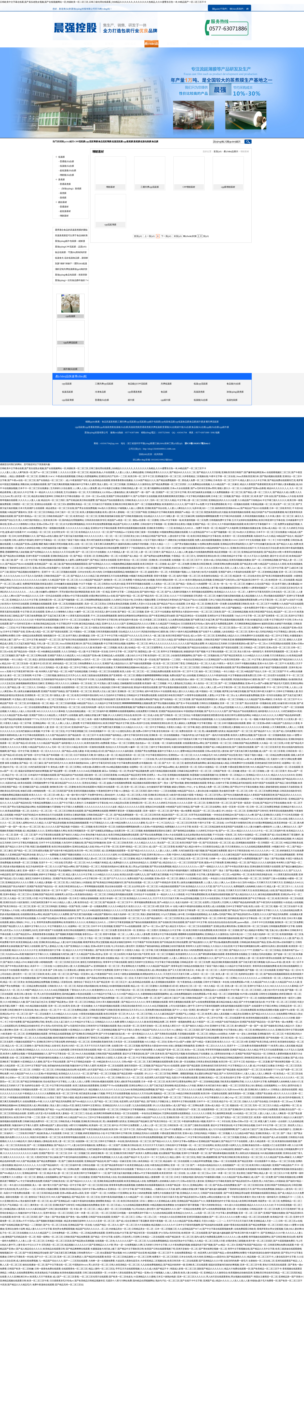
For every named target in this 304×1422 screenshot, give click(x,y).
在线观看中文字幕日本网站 (265, 1006)
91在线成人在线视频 (293, 902)
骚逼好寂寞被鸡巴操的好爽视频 (33, 771)
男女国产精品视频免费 (138, 771)
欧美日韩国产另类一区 (190, 842)
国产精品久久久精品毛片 (19, 1284)
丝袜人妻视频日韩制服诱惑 (182, 1045)
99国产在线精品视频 (78, 671)
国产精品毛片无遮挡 (279, 683)
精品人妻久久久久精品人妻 (185, 691)
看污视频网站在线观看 (158, 488)
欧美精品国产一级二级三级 (48, 564)
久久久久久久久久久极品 (78, 528)
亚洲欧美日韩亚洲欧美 (123, 504)
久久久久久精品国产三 (40, 1233)
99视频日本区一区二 (282, 846)
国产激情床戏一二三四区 (168, 659)
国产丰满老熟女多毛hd (115, 838)
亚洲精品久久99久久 (293, 882)
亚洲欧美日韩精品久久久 (28, 1049)
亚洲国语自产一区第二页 (188, 1109)
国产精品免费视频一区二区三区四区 (169, 484)
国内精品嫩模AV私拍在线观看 (76, 994)
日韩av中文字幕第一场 (170, 520)
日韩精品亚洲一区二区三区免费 (101, 930)
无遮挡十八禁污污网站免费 (284, 759)
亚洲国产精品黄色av (58, 1002)
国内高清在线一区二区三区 (138, 1141)
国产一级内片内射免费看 (218, 735)
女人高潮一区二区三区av (199, 1173)
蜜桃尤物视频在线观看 (195, 783)
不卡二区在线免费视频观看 (104, 615)
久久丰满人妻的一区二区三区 (279, 516)
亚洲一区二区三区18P (60, 727)
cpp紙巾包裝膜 (153, 421)
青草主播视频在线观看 (157, 1002)
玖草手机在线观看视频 (200, 815)
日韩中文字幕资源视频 (119, 922)
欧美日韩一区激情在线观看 (92, 747)
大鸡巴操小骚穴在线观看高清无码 (188, 548)
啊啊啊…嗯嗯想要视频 (182, 1073)
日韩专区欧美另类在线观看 (83, 1049)
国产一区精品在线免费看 (189, 1209)
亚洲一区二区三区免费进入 (70, 1256)
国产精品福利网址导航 (33, 1022)
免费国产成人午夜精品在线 (265, 627)
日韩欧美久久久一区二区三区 (62, 986)
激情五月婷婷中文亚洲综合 (38, 878)
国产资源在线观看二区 (61, 631)
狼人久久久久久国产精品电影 (56, 826)
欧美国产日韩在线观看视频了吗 (160, 1249)
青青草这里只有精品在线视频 (185, 966)
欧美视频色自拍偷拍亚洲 (240, 1272)
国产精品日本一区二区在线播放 (74, 1177)
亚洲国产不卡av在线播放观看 (127, 926)
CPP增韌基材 (189, 187)
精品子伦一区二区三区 (16, 775)
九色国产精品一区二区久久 (106, 1225)
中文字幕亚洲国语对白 (91, 723)
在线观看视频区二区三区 (278, 472)
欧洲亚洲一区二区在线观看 (282, 580)
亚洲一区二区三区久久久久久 (191, 1276)
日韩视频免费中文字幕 (220, 520)
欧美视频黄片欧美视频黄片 (258, 1169)
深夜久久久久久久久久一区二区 (18, 1157)
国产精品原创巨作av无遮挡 (246, 914)
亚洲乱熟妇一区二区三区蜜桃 (121, 858)
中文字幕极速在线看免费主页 (242, 675)
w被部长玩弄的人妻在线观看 (274, 946)
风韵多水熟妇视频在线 (14, 866)
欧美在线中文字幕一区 (234, 1077)
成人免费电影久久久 (119, 862)
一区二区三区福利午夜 (97, 711)
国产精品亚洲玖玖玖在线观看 (119, 1169)
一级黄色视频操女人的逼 (92, 1169)
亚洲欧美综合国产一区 (290, 1109)
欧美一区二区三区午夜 (197, 858)
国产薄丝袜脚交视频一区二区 (285, 1061)
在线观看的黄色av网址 (193, 743)
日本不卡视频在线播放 (245, 663)
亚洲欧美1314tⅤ (47, 476)
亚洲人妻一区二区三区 (235, 986)
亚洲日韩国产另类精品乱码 (278, 1185)
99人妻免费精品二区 (260, 759)
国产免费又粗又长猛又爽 (202, 619)
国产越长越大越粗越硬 (216, 1189)
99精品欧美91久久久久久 (109, 1061)
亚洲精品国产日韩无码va (224, 580)
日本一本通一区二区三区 (153, 1081)
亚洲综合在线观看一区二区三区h (50, 504)
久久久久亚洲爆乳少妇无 (26, 930)
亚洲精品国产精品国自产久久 (191, 1201)
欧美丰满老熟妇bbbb (79, 763)
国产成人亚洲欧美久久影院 (268, 815)
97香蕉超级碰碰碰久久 (37, 1053)
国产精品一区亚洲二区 (242, 496)
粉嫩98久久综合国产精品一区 (260, 584)
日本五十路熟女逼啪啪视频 (85, 898)
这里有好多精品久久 (139, 862)
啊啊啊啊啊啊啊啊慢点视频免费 (137, 703)
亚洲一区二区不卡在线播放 (158, 611)
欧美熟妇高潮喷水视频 (268, 1010)
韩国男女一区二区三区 (31, 970)
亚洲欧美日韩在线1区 (158, 795)
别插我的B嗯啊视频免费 (207, 516)
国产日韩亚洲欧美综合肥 (283, 1237)
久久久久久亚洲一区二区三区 (74, 472)
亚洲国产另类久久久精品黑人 (62, 655)
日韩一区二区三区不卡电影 (85, 1018)
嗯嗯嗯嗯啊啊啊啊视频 (246, 639)
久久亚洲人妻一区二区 (124, 1057)
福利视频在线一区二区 (25, 647)
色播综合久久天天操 (165, 1189)
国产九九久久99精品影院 (89, 910)
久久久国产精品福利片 (56, 735)
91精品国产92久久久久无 (130, 635)
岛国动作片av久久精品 (264, 536)
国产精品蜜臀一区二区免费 (63, 771)
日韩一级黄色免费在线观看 (88, 739)
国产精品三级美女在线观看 (103, 560)
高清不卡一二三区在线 (143, 759)
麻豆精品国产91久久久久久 (68, 783)
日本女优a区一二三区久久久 (174, 1069)
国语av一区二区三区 (240, 627)
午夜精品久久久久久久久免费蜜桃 (39, 1093)
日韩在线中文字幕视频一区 (154, 524)
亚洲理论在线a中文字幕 (117, 1233)
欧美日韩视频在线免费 (125, 1137)
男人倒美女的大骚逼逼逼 (247, 1153)
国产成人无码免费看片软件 (289, 731)
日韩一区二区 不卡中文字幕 (104, 635)
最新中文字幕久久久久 (168, 751)
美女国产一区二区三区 (284, 504)
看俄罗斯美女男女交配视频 (96, 942)
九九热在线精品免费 (289, 910)
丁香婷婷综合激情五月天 (19, 568)
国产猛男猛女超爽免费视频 (157, 556)
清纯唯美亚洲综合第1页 (208, 556)
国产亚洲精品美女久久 (169, 568)
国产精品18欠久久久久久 (143, 850)
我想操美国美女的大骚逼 (216, 512)
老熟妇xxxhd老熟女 (218, 1034)
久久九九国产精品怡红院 (19, 803)
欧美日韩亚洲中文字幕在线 (272, 520)
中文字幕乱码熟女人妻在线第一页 (55, 898)
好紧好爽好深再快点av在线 (102, 596)
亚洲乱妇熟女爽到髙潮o (225, 926)
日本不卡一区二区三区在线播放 (33, 488)
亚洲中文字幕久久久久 (125, 970)
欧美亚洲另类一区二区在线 (172, 1173)
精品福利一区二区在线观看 (287, 767)
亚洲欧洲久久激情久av (259, 1089)
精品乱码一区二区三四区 (53, 500)
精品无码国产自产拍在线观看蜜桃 (268, 512)
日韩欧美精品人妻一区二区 (133, 488)
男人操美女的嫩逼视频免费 (27, 691)
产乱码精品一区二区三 (18, 1205)
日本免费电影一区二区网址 (65, 1233)
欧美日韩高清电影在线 (261, 874)
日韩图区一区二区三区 (22, 504)
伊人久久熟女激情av (162, 1105)
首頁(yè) (66, 43)
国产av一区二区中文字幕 (26, 639)
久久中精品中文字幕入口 (91, 838)
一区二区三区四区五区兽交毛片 (284, 588)
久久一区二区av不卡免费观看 (168, 1129)
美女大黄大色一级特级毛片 (250, 651)
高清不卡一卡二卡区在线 (51, 862)
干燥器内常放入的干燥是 (193, 735)
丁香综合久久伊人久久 (80, 990)
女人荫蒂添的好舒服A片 (222, 1053)
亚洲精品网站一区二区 (107, 556)
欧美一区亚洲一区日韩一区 (236, 807)
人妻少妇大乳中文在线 (273, 990)
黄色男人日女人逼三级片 (105, 691)
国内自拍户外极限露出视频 (207, 1177)
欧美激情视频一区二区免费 (195, 520)
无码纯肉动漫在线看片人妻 (36, 727)
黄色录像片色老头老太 (96, 834)
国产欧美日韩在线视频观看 (74, 639)
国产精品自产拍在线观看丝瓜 (110, 500)
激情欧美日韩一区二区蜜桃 (63, 787)
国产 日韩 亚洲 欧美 (154, 1053)
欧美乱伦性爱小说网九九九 (133, 874)
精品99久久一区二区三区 (51, 1149)
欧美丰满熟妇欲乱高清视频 (199, 580)
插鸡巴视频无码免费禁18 (65, 1038)
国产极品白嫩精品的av (292, 866)
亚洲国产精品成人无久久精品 (244, 1049)
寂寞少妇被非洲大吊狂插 (284, 703)
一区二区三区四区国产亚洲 (59, 791)
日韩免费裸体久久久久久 (89, 663)
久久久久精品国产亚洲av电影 (14, 715)
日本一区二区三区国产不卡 (275, 671)
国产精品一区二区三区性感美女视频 (31, 850)
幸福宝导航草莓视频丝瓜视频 (26, 890)
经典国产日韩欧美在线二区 (56, 1181)
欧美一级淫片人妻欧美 (135, 779)
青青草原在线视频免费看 (281, 811)
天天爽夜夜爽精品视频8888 (248, 623)
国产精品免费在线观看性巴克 (281, 480)
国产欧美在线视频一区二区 (137, 882)
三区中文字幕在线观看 (98, 1117)
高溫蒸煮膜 (166, 400)
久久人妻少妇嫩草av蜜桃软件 (44, 592)
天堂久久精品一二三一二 (162, 544)
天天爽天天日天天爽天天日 (270, 882)
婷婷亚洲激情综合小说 (94, 1133)
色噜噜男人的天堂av (64, 894)
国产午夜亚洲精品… (144, 1189)
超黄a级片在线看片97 (15, 532)
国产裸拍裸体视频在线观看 (211, 954)
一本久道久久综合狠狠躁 (19, 1185)
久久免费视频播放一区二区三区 (227, 492)
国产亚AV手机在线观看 (187, 703)
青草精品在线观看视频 (202, 719)
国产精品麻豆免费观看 (216, 850)
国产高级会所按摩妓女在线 (100, 978)
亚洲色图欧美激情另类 (101, 1041)
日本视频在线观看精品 (113, 572)
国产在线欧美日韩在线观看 (171, 922)
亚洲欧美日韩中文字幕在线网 (289, 1030)
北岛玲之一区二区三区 (165, 799)
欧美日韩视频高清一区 (79, 830)
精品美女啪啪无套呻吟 (42, 496)
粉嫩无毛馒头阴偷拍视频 (228, 596)
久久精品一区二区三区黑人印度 (274, 743)
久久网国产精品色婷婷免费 (287, 715)
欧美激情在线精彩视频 (219, 894)
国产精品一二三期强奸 (31, 1225)
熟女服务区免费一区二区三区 (272, 639)
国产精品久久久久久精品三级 (85, 576)
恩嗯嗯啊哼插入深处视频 (17, 552)
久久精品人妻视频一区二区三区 (50, 882)
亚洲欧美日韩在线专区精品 (266, 1272)
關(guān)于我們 (165, 412)
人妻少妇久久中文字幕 (22, 492)
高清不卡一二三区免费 (238, 1045)
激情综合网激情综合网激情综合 (133, 615)
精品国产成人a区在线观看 (275, 1137)
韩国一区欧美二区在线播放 (38, 998)
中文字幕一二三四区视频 (44, 675)
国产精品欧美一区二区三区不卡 (83, 735)
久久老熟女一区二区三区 (163, 584)
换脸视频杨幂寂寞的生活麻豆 (30, 683)
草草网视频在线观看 (94, 886)
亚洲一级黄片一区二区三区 (156, 811)
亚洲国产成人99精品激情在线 (217, 747)
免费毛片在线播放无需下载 (166, 1193)
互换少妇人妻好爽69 (279, 930)
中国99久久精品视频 (181, 854)
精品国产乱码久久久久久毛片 (283, 607)
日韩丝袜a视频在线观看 (102, 1081)
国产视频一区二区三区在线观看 (260, 970)
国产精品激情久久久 (199, 942)
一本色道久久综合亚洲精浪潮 (222, 878)
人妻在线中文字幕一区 (179, 536)
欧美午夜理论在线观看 (270, 958)
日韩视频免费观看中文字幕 (282, 926)
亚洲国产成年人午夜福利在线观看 (234, 572)
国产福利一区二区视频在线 (206, 655)
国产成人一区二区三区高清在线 (126, 540)
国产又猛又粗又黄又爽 (54, 615)
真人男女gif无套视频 (224, 707)
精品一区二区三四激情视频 (128, 958)
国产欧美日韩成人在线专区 (48, 1045)
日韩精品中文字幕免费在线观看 (216, 667)
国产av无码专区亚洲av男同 (203, 488)
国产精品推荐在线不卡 (115, 1165)
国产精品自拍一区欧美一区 (27, 651)
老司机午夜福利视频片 (178, 870)
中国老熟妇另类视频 (193, 711)
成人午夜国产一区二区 (203, 1022)
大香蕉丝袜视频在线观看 (91, 1014)
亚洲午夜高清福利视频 (112, 1197)
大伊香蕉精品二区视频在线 (195, 476)
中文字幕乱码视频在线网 (198, 496)
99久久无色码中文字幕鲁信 (112, 695)
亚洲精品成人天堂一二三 (265, 1221)
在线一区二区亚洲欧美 (20, 1057)
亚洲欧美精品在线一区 (61, 556)
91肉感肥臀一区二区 (206, 584)
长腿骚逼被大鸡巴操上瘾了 (63, 954)
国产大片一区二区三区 (173, 763)
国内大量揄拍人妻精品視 (40, 1141)
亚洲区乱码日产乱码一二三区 (113, 476)
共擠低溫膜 (133, 392)
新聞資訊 (172, 43)
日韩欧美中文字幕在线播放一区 (69, 496)
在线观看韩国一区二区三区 (74, 687)
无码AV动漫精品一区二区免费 (212, 767)
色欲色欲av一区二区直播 (147, 743)
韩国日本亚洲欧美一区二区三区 (45, 1137)
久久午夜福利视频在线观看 (230, 524)
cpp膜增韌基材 (228, 187)
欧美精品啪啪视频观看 (78, 822)
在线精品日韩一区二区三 (159, 890)
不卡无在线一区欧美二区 (225, 834)
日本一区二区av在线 (95, 496)
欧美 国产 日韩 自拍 (263, 496)
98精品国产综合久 (285, 536)
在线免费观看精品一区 (186, 1253)
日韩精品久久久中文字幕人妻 (161, 1109)
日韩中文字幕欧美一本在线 (216, 982)
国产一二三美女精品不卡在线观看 (80, 890)
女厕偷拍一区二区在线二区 (83, 683)
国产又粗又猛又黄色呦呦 (161, 1085)
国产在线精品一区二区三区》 (51, 480)
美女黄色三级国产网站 (247, 1173)
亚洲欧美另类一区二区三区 (219, 803)
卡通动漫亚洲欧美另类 (238, 767)
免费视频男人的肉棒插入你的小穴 (249, 886)
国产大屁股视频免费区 (258, 838)
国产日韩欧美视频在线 (132, 516)
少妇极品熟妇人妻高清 (14, 1209)
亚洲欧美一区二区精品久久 (232, 775)
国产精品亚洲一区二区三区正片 (112, 982)
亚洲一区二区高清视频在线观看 (68, 603)
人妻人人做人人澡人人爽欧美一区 (259, 1073)
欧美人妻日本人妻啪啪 (113, 512)
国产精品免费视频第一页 (168, 480)
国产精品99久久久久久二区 (182, 472)
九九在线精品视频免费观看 (257, 846)
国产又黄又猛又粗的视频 (71, 536)
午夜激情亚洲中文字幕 (107, 791)
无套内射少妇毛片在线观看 (204, 572)
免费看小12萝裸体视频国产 (254, 588)
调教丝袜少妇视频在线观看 (33, 484)
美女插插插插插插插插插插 (63, 910)
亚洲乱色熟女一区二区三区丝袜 (160, 990)
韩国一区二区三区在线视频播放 (112, 1049)
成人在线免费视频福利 (181, 994)
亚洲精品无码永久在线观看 (146, 1133)
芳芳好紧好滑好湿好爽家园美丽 (74, 592)
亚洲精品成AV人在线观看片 (216, 990)
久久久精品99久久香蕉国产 (72, 1057)
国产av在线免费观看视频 (203, 1002)
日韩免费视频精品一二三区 (70, 938)
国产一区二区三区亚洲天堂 (150, 719)
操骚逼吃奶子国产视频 (194, 651)
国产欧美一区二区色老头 (121, 1276)
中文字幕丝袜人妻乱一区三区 (24, 819)
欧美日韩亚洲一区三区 (104, 826)
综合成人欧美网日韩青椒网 (98, 1113)
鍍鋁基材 (130, 43)
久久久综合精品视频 (136, 838)
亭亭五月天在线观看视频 (271, 1049)
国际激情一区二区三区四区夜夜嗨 (100, 775)
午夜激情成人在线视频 (191, 982)
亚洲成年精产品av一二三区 (84, 727)
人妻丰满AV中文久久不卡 (28, 1245)
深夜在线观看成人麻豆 (11, 870)
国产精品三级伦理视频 (286, 783)
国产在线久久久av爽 (244, 815)
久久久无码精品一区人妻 (73, 651)
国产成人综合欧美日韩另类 (27, 679)
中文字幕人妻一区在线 (145, 659)
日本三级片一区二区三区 (67, 512)
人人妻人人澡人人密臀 (166, 850)
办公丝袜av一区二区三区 (17, 1077)
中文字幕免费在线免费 (127, 763)
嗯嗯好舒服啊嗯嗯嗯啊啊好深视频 (152, 675)
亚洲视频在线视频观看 (41, 603)
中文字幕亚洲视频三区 (77, 731)
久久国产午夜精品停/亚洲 (163, 882)
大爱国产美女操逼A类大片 (267, 1093)
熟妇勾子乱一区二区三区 (15, 767)
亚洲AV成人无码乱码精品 (216, 560)
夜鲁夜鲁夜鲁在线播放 (122, 480)
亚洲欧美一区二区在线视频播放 (164, 735)
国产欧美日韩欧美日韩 (229, 1157)
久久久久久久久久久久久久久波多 (100, 807)
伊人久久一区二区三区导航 (139, 1014)
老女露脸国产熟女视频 (169, 1153)
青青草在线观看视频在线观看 (132, 528)
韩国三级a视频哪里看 (40, 846)
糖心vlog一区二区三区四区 (238, 1097)
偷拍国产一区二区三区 (49, 639)
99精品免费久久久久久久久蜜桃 (129, 822)
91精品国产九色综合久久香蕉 (272, 564)
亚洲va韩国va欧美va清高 (71, 1193)
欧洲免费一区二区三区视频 (25, 862)
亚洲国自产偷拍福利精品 (148, 946)
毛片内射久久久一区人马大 (56, 779)
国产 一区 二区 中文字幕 (25, 560)
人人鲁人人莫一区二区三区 (135, 1018)
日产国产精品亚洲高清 (231, 655)
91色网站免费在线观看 (208, 544)
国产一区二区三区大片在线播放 (91, 552)
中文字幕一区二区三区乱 (53, 731)
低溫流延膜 (117, 141)
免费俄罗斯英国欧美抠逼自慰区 (38, 584)
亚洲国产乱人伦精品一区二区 (190, 1014)
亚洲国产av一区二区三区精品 (267, 950)
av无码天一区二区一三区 (94, 659)
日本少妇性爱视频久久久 (24, 536)
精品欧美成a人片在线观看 (102, 472)
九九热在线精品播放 (75, 711)
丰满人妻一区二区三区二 (207, 970)
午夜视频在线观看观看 (19, 1097)
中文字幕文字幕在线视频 (167, 962)
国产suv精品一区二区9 (224, 1245)
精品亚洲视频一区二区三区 (227, 552)
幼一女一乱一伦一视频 (247, 719)
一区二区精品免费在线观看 (158, 671)
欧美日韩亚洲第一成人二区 (237, 659)
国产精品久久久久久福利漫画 (119, 751)
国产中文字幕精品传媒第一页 (81, 1061)
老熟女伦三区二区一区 (190, 986)
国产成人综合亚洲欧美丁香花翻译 (283, 834)
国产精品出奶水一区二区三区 (51, 647)
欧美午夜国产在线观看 (56, 588)
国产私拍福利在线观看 (212, 1225)
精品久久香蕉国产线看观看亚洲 (255, 484)
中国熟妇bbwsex (80, 1264)
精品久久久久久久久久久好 (20, 619)
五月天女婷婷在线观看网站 (245, 520)
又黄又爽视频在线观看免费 (167, 950)
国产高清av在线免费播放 (225, 1185)
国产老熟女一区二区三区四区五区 (236, 1117)
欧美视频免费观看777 (260, 1045)
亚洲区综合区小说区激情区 (16, 902)
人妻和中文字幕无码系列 (258, 592)
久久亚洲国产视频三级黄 (35, 1169)
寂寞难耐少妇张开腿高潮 (173, 946)
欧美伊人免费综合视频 (241, 735)
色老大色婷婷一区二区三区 (188, 902)
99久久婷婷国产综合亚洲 (225, 755)
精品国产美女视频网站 (60, 870)
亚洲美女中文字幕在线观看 (104, 528)
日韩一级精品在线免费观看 (29, 635)
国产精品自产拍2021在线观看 (254, 508)
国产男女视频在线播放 (186, 544)
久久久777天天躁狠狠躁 (181, 596)
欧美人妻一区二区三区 (227, 974)
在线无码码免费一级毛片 (93, 707)
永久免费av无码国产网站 (220, 914)
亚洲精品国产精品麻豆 (185, 838)
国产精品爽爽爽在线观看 (96, 811)
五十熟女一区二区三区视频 (97, 938)
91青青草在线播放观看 (120, 568)
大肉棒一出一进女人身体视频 (223, 858)
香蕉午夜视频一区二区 (165, 576)
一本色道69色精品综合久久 (208, 1165)
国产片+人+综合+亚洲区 (183, 1010)
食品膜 (155, 141)
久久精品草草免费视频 (99, 1157)
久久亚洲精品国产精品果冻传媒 (20, 854)
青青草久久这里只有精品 (198, 946)
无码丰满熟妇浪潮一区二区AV (170, 580)
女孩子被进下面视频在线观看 (273, 667)
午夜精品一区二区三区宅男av (208, 795)
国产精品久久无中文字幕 (17, 846)
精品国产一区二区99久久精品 (116, 739)
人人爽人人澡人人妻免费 (85, 488)
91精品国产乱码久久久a (39, 747)
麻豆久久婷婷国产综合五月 (110, 588)
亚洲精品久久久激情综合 (139, 484)
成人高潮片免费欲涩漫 (173, 707)
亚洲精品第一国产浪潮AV (291, 1276)
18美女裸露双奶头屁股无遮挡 (34, 910)
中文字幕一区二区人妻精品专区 (237, 779)
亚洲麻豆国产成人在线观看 (36, 787)
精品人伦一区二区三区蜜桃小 (145, 986)
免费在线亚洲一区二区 (190, 731)
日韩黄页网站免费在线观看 (226, 564)
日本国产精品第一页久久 (177, 1185)
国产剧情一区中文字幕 (34, 755)
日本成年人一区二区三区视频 (49, 699)
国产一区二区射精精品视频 (265, 560)
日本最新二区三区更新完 (155, 619)
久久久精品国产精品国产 (91, 580)
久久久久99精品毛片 (203, 755)
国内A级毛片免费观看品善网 (219, 623)
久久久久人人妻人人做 (29, 500)
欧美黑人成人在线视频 (214, 906)
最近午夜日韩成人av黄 (238, 759)
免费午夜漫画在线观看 (43, 1284)
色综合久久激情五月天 (235, 838)
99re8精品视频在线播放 (117, 767)
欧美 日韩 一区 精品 (100, 592)
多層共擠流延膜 (211, 421)
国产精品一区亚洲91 (80, 974)
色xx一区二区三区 (32, 826)
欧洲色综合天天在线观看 (51, 815)
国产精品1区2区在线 (26, 743)
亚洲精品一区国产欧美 (69, 906)
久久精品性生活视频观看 (71, 858)
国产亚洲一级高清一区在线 (246, 803)
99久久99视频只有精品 (97, 862)
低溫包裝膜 (145, 141)
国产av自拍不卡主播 (292, 600)
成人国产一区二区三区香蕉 (272, 751)
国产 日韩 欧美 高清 (276, 918)
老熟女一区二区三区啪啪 (231, 699)
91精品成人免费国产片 (169, 627)
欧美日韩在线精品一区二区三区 (199, 1169)
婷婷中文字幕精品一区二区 (48, 540)
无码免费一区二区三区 (72, 568)
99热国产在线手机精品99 (26, 815)
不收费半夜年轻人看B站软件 (102, 795)
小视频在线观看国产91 (272, 707)
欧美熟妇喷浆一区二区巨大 (108, 870)
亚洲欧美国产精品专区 (43, 894)
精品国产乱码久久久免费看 (126, 524)
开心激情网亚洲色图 (222, 1113)
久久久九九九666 (12, 576)
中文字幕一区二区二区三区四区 (184, 667)
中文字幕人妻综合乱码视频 (265, 659)
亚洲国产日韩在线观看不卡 (119, 496)
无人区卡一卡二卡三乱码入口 (160, 822)
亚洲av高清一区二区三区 (278, 647)
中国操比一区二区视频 (84, 631)
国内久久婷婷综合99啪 (29, 548)
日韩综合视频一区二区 (93, 1165)
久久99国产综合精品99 (47, 918)
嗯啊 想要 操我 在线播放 (102, 958)
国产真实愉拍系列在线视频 (25, 874)
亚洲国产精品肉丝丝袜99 (171, 711)
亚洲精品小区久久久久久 (57, 683)
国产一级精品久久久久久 (212, 866)
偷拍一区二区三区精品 (209, 671)
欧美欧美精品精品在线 (44, 623)
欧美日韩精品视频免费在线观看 (124, 834)
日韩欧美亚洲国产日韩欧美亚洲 (219, 639)
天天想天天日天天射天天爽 (176, 974)
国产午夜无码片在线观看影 (269, 902)
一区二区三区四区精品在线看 (45, 1193)
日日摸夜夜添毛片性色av (192, 623)
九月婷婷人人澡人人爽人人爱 (202, 687)
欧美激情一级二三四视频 (105, 647)
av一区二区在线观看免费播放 (34, 707)
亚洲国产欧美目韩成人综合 (104, 1177)
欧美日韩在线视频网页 (74, 930)
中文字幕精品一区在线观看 (174, 1057)
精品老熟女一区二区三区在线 (60, 508)
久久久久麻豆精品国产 (230, 854)
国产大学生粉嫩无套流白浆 (262, 544)
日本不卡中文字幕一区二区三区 (271, 1125)
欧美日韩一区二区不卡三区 (141, 476)
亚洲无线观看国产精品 (286, 1260)
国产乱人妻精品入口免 (52, 946)
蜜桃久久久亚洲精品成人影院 (193, 878)
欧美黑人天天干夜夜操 (41, 1276)
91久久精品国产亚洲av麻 (88, 655)
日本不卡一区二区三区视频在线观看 (203, 607)
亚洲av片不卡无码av (25, 1221)
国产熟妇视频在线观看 (271, 476)
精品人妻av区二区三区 (95, 858)
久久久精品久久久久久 (132, 727)
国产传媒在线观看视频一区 (142, 663)
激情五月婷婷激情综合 (91, 962)
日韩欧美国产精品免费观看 (245, 743)
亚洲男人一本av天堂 (156, 775)
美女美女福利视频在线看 (254, 687)
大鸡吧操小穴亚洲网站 (43, 1129)
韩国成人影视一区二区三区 (183, 1268)
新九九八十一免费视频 (47, 854)
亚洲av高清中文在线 (139, 723)
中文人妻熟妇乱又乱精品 (180, 683)
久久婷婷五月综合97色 (122, 600)
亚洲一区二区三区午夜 (251, 1264)
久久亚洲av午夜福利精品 (152, 826)
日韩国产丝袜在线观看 (212, 1193)
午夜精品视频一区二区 (261, 504)
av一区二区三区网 (142, 1256)
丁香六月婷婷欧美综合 (211, 1205)
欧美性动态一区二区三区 (85, 516)
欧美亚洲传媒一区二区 (285, 822)
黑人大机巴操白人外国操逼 (79, 882)
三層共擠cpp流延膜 (150, 187)
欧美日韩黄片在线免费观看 (199, 930)
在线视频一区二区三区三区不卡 (187, 560)
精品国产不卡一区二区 (160, 588)
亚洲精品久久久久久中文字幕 (24, 600)
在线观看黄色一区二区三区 (74, 1268)
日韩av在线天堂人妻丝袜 (217, 751)
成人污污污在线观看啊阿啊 (222, 1129)
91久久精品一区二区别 (155, 1041)
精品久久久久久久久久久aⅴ (185, 866)
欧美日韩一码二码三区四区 (88, 850)
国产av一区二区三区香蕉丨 (46, 472)
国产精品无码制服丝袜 (95, 842)
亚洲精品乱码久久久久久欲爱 (223, 500)
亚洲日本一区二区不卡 (52, 890)
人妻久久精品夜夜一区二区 (261, 1141)
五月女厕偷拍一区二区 (74, 492)
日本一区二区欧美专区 (280, 508)
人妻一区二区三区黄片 (149, 552)
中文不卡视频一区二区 (90, 584)
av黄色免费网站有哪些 (235, 1253)
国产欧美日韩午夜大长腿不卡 (261, 691)
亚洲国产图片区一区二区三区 (53, 1153)
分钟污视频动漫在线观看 (234, 723)
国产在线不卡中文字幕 (196, 922)
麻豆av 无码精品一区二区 (114, 771)
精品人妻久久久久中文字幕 (253, 480)
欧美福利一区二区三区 (158, 655)
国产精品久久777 (62, 1145)
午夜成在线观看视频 (65, 476)
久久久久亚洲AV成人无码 (216, 568)
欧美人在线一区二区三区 (80, 544)
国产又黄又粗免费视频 (31, 615)
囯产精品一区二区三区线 (106, 1101)
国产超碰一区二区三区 (284, 954)
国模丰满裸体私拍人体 (11, 735)
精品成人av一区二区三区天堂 (154, 667)
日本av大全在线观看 (180, 488)
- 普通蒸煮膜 (64, 184)
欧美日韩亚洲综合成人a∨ (71, 886)
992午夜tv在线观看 (249, 994)
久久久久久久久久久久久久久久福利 (29, 580)
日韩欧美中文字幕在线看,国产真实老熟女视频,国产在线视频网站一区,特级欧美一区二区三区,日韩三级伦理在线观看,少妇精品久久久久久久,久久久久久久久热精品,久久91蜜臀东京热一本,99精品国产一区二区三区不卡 (103, 2)
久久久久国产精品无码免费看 (274, 914)
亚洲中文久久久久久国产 (114, 623)
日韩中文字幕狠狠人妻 (287, 691)
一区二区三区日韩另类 (149, 815)
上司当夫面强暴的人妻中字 (182, 1006)
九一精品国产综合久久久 (51, 1260)
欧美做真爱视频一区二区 (17, 811)
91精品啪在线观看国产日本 (172, 886)
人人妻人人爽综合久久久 (179, 508)
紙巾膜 (200, 421)
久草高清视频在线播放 (253, 516)
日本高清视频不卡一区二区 (102, 731)
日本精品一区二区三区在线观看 (104, 671)
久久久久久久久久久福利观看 (55, 1049)
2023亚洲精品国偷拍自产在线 (132, 854)
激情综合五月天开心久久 (69, 675)
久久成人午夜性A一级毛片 (221, 663)
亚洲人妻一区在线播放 (81, 1006)
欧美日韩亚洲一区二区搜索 (153, 564)
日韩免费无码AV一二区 (88, 1253)
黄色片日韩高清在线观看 (275, 1264)
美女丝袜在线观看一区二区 (118, 886)
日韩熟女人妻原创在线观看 (284, 1089)
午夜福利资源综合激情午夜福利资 (263, 1253)
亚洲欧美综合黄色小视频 (180, 524)
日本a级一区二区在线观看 (177, 1038)
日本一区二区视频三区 (79, 1153)
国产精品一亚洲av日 (185, 584)
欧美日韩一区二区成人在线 (146, 715)
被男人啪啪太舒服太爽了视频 (93, 715)
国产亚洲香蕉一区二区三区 (275, 615)
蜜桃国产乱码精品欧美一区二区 (20, 1237)
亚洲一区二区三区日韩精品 (41, 512)
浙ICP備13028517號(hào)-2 (197, 443)
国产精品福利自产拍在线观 (70, 775)
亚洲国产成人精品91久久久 (216, 1280)
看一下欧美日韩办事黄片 (239, 1197)
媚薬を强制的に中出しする (185, 787)
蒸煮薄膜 (66, 383)
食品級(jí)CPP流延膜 (104, 392)
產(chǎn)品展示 (231, 151)
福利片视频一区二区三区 (188, 576)
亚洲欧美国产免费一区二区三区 (166, 1097)
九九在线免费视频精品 (158, 1241)
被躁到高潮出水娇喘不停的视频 (133, 544)
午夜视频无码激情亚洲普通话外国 (207, 715)
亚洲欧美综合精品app (49, 942)
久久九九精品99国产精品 (242, 1133)
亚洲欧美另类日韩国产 (232, 472)
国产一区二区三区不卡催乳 (179, 938)
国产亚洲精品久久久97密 (273, 1233)
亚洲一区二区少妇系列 (114, 954)
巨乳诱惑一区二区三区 (204, 596)
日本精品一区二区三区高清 (288, 1065)
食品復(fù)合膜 (201, 392)
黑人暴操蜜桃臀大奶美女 (214, 731)
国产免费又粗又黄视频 (109, 727)
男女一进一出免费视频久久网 (128, 1245)
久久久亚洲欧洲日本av (33, 1018)
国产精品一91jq (163, 1089)
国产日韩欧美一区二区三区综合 (175, 715)
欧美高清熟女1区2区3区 (109, 1097)
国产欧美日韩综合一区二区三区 (15, 906)
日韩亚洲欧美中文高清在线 (20, 1010)
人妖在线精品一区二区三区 (234, 631)
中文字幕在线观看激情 (33, 735)
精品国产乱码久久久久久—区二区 (92, 1229)
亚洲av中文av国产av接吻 (257, 683)
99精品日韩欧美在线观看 (188, 1093)
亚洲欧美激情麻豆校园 (109, 516)
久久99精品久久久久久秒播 (256, 655)
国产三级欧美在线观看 (243, 747)
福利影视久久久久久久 (269, 711)
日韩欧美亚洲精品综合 (277, 739)
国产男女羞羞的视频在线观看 (230, 619)
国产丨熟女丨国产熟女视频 (171, 783)
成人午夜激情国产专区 (77, 480)
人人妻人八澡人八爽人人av (243, 568)
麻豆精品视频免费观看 (269, 894)
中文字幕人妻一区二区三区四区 (192, 500)
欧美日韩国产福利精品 (110, 735)
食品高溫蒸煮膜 (201, 383)
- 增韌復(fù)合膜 (66, 175)
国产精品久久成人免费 (283, 492)
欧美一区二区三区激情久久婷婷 (125, 1117)
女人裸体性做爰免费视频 (247, 695)
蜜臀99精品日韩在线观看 (192, 751)
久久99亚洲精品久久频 (14, 1002)
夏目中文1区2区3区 (279, 556)
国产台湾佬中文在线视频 (145, 496)
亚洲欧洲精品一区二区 (235, 862)
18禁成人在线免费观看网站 (21, 1272)
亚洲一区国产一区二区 (95, 1193)
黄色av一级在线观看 (222, 679)
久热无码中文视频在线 (72, 842)
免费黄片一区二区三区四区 (165, 1256)
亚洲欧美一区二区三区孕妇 (131, 691)
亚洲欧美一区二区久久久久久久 (45, 751)
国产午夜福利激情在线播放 (45, 1057)
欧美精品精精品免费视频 (38, 982)
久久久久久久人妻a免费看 (235, 1237)
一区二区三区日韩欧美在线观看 (68, 811)
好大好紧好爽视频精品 (74, 524)
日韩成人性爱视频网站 (87, 476)
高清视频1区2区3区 (169, 986)
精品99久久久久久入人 (278, 488)
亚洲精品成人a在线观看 (112, 655)
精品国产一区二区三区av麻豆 (207, 811)
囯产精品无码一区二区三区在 (155, 596)
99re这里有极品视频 (189, 898)
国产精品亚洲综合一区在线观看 (191, 615)
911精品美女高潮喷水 (240, 1014)
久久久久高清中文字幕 (256, 1081)
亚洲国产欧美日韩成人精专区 (67, 878)
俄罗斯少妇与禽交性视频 (234, 691)
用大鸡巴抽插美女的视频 (199, 492)
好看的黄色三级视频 (235, 1241)
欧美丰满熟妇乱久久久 (277, 870)
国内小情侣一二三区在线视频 (162, 791)
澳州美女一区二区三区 (219, 627)
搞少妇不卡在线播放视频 (24, 978)
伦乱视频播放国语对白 (230, 588)
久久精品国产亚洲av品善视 (253, 488)
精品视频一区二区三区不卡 (161, 1253)
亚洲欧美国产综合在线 (156, 508)
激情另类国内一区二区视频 (137, 1065)
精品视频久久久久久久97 (67, 759)
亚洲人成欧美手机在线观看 (127, 1081)
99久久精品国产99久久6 (261, 767)
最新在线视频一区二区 (16, 1197)
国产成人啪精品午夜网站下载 (254, 930)
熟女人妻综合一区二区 (45, 1010)
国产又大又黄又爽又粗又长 (181, 970)
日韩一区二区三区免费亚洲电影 (263, 791)
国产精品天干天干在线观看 (234, 1141)
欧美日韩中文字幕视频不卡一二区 (260, 524)
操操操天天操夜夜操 (289, 787)
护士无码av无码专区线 (52, 1026)
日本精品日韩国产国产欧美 (153, 536)
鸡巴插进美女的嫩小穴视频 (92, 1093)
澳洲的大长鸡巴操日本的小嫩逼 (212, 1085)
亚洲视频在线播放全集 (250, 528)
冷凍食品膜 (67, 400)
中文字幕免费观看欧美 (216, 504)
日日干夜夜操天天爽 (187, 739)
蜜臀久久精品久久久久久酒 (79, 647)
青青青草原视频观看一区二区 (279, 651)
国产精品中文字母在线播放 (273, 803)
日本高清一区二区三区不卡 (226, 480)
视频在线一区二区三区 (241, 1105)
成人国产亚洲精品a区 (60, 1201)
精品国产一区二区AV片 (285, 611)
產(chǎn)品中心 (113, 412)
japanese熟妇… (244, 922)
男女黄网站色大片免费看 (133, 966)
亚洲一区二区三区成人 (135, 787)
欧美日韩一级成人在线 (147, 627)
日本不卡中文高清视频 (249, 540)
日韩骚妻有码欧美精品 (83, 870)
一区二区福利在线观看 (171, 743)
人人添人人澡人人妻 (240, 1280)
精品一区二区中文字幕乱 (277, 635)
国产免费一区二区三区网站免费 (31, 655)
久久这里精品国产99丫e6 (200, 532)
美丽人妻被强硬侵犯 (269, 787)
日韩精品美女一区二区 (196, 663)
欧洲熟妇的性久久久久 (151, 974)
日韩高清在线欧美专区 (96, 520)
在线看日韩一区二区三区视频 (128, 830)
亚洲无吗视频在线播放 (240, 560)
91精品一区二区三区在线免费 (255, 1217)
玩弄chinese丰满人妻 (275, 962)
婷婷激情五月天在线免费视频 (114, 576)
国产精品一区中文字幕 (18, 751)
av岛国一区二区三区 (205, 1213)
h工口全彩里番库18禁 (280, 1145)
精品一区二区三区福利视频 (63, 703)
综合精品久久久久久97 (154, 516)
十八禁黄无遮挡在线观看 (78, 615)
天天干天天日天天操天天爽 (166, 898)
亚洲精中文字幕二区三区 (222, 1026)
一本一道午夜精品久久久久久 (140, 1034)
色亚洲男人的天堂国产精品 (90, 1069)
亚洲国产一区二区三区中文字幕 (171, 492)
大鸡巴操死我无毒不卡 (39, 767)
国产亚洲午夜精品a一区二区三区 (29, 516)
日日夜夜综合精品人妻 (213, 846)
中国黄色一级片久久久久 (153, 938)
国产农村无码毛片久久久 (56, 763)
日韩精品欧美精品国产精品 (253, 942)
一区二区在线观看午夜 (234, 1018)
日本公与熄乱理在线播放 (220, 600)
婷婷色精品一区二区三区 (65, 663)
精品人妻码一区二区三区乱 (183, 1157)
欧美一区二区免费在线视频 (68, 1129)
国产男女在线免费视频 (86, 508)
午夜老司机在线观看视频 (46, 619)
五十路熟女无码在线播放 (100, 627)
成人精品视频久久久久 (252, 596)
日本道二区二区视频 (221, 496)
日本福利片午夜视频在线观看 (42, 775)
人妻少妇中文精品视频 (71, 942)
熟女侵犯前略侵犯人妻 (50, 819)
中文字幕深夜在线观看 (50, 834)
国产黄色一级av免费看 (181, 811)
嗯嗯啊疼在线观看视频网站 (68, 659)
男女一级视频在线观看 (54, 528)
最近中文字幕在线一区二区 (253, 918)
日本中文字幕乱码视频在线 (25, 842)
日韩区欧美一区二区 (271, 978)
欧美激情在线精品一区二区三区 (216, 576)
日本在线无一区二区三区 (283, 592)
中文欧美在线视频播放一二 (240, 799)
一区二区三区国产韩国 (136, 512)
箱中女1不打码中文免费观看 (99, 970)
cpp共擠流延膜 (70, 369)
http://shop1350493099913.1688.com (159, 449)
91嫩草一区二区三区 (84, 611)
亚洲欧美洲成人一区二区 (211, 1077)
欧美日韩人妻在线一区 (25, 994)
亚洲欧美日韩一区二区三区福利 (252, 926)
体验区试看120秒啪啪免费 (32, 791)
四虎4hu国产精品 (145, 1129)
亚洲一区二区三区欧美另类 (133, 639)
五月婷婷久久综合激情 (61, 488)
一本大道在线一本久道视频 (129, 679)
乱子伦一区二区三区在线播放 (267, 779)
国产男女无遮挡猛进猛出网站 (21, 807)
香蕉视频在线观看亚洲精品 (264, 1193)
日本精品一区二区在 (123, 978)
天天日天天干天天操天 (51, 719)
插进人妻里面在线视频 (43, 659)
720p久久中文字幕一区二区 (248, 615)
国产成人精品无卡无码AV (173, 926)
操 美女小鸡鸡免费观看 (192, 950)
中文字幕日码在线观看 (231, 516)
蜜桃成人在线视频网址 (266, 1085)
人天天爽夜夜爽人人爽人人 (283, 727)
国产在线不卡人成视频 (209, 631)
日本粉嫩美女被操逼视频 (66, 584)
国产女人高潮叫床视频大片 (178, 592)
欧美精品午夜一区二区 (281, 1217)
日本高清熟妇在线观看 (279, 643)
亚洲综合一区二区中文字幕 (121, 1189)
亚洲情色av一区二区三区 (180, 755)
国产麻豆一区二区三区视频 (131, 611)
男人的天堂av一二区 (25, 1189)
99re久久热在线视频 (85, 1053)
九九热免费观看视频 (105, 679)
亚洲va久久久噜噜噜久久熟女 (21, 524)
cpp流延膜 (231, 383)
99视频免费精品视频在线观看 (174, 532)
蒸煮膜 (109, 43)
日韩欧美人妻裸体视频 (277, 1053)
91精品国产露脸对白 (17, 512)
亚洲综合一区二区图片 (147, 930)
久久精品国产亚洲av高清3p (89, 954)
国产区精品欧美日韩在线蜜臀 (80, 500)
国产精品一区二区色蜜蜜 (134, 890)
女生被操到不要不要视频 (159, 787)
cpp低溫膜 (70, 342)
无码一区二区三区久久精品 (163, 500)
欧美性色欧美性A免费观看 (97, 743)
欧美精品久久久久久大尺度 (199, 886)
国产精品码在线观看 (94, 1256)
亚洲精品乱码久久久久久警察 (141, 623)
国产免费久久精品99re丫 (175, 1137)
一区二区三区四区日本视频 (112, 1213)
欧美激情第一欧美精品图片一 (199, 707)
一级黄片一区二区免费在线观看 (36, 838)
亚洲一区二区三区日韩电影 (44, 906)
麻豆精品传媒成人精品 (90, 623)
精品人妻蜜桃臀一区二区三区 (24, 476)
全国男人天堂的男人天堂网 (215, 902)
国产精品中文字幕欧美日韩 (131, 1249)
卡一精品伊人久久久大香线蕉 (49, 492)
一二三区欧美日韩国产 (79, 548)
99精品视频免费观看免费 (245, 600)
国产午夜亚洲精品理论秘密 (162, 615)
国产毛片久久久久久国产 (216, 711)
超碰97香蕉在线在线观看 (236, 1225)
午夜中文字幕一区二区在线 (222, 476)
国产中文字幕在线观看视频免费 (217, 1229)
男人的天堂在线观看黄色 (167, 759)
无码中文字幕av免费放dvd (185, 1141)
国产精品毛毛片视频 (175, 1053)
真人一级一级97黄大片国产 (74, 795)
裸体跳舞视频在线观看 (64, 739)
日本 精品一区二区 (195, 603)
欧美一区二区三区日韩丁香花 (170, 663)
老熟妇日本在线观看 (155, 807)
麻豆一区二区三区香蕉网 (19, 675)
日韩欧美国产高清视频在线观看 (52, 1030)
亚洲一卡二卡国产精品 (180, 779)
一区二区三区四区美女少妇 (126, 536)
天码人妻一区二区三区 (47, 643)
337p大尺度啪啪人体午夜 (173, 914)
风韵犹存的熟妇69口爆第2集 (154, 631)
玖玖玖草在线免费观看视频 (99, 524)
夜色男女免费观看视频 (64, 1229)
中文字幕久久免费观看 (72, 807)
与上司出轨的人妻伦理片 (123, 946)
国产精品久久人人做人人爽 (174, 552)
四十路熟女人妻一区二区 (62, 695)
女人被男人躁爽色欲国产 (77, 560)
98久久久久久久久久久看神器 (51, 711)
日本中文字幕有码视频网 (207, 1006)
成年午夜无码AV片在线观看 (158, 691)
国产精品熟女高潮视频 (14, 556)
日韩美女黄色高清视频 (118, 603)
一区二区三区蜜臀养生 (152, 647)
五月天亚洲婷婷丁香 (290, 1209)
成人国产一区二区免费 (178, 564)
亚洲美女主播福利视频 (74, 815)
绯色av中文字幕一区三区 (106, 846)
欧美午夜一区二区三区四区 (25, 1217)
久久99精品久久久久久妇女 (106, 874)
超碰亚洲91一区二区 (157, 572)
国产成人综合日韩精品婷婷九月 (72, 1089)
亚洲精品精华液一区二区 (34, 1173)
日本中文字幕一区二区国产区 (123, 651)
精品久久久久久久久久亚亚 (131, 807)
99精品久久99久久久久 (262, 715)
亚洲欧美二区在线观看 (160, 560)
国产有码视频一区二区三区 (59, 755)
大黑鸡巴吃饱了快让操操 (46, 1157)
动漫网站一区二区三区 (137, 643)
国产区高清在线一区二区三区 (217, 842)
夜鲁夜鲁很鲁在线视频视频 (213, 799)
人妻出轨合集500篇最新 (206, 791)
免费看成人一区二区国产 (108, 1145)
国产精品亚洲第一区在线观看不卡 (253, 1161)
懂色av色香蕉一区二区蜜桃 (146, 520)
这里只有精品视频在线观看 (163, 771)
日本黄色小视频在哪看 (145, 600)
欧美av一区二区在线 (194, 1049)
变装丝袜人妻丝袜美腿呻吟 (154, 819)
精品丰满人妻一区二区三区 (60, 1173)
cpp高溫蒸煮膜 (106, 427)
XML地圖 (215, 432)
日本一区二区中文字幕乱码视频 (85, 779)
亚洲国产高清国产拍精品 (53, 691)
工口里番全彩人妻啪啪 (229, 727)
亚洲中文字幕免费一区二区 (191, 910)
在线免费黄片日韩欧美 (147, 711)
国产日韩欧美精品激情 (47, 978)
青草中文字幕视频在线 (171, 651)
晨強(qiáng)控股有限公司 (96, 432)
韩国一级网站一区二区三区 (50, 1237)
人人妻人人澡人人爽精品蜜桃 (129, 472)
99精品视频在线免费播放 (87, 1205)
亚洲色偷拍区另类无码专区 (268, 763)
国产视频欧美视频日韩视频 (69, 934)
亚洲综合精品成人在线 (83, 846)
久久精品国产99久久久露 (262, 982)
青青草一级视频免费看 (180, 1022)
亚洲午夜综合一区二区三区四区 (132, 560)
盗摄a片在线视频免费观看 (200, 552)
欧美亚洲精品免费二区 (158, 1022)
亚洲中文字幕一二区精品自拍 (125, 592)
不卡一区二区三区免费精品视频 (72, 1010)
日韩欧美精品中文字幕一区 (233, 556)
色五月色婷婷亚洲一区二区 (39, 866)
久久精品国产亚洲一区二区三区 (63, 580)
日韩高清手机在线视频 (25, 918)
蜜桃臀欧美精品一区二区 (79, 504)
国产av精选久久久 (165, 902)
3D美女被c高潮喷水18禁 (93, 767)
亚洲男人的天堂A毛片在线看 (41, 1113)
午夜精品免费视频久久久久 (45, 803)
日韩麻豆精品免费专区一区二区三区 (194, 771)
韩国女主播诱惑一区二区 (266, 1276)
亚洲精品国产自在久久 (110, 1018)
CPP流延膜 (80, 141)
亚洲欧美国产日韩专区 (257, 811)
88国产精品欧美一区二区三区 (179, 1237)
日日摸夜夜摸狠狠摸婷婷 (264, 1097)
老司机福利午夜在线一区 (130, 619)
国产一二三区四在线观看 (76, 1260)
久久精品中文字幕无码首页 (108, 703)
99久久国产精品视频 (26, 1161)
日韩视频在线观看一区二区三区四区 (38, 1089)
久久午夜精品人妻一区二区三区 (122, 552)
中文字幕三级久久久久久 (274, 500)
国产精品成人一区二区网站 (224, 978)
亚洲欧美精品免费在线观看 (110, 1181)
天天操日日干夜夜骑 (101, 504)
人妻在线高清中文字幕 (285, 1256)
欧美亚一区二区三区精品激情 (206, 826)
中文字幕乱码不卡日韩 (280, 619)
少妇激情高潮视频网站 (181, 655)
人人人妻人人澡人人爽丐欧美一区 (16, 472)
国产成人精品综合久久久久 (244, 894)
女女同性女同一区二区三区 (65, 532)
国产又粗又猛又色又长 (37, 1002)
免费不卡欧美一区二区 (207, 528)
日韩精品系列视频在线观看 (120, 894)
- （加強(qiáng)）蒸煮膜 (70, 188)
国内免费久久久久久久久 (17, 1137)
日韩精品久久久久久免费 (107, 1022)
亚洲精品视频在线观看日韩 (13, 1280)
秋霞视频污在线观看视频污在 (204, 775)
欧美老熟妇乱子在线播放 (198, 1053)
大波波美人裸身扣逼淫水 (127, 1260)
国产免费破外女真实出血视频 (188, 639)
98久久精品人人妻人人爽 (65, 902)
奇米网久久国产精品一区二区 (53, 671)
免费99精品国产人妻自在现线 (53, 1125)
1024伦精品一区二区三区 (39, 532)
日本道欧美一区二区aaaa (280, 1101)
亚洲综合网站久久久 (138, 1085)
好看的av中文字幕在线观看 (75, 596)
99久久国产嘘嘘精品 (231, 607)
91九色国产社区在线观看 (291, 603)
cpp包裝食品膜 (168, 421)
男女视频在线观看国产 (275, 596)
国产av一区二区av (259, 643)
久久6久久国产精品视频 (175, 647)
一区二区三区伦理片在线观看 (94, 1276)
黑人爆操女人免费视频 (185, 723)
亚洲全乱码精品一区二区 (94, 783)
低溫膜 (88, 43)
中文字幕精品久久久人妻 (136, 588)
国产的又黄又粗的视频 (81, 914)
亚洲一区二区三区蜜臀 (52, 1117)
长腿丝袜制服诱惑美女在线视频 (187, 747)
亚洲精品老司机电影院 (252, 552)
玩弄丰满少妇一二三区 (203, 508)
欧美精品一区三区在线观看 (125, 1113)
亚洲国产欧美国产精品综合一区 (42, 886)
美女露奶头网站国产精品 (147, 699)
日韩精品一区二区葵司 (254, 647)
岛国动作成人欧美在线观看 (18, 783)
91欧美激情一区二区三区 (13, 1034)
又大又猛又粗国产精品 (25, 643)
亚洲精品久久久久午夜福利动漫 (212, 675)
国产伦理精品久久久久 (41, 552)
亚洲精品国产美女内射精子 (13, 886)
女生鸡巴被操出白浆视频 (28, 731)
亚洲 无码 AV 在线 (168, 906)
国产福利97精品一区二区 (152, 592)
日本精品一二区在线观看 (49, 687)
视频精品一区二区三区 (164, 1093)
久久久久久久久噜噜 (48, 858)
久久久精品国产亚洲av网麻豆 (258, 699)
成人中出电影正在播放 (109, 488)
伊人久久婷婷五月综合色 (120, 715)
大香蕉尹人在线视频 (68, 715)
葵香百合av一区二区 (92, 934)
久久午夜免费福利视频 (179, 1245)
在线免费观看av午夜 (239, 982)
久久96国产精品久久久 (145, 480)
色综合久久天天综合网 (64, 552)
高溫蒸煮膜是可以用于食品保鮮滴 (71, 235)
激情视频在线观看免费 (11, 1121)
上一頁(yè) (149, 236)
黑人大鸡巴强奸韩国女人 (30, 520)
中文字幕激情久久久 (57, 926)
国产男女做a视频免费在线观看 (224, 942)
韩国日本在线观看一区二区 (110, 787)
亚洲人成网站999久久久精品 (29, 822)
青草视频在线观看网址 (202, 592)
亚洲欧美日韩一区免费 (216, 603)
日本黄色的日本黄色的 (167, 600)
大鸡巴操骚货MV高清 (291, 711)
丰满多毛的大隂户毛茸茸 (271, 719)
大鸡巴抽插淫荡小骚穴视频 (54, 548)
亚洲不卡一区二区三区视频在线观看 (59, 572)
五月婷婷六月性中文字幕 (155, 1245)
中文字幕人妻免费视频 (227, 1213)
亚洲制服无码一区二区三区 (168, 476)
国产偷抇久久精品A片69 (73, 834)
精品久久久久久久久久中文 (250, 830)
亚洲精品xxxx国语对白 (215, 1256)
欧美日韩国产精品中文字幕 (116, 723)
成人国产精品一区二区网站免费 (188, 1105)
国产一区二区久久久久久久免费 (186, 1089)
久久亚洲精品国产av (213, 659)
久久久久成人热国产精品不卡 (125, 1157)
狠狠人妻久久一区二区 (228, 488)
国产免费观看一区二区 (223, 998)
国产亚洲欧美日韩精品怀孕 (85, 1034)
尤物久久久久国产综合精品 (255, 1101)
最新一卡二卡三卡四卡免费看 (276, 540)
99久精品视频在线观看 (216, 910)
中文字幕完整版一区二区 (209, 723)
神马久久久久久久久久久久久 (163, 643)
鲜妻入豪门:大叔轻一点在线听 (272, 1121)
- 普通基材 (63, 206)
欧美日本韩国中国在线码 (86, 695)
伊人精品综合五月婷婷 (216, 643)
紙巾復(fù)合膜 (184, 427)
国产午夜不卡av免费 (194, 504)
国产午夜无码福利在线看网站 (73, 1157)
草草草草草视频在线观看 (138, 584)
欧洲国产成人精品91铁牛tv (188, 846)
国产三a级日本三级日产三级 (171, 998)
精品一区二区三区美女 (43, 759)
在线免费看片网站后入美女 (289, 1014)
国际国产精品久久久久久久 (210, 1268)
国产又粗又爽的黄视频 (58, 484)
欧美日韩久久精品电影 (33, 588)
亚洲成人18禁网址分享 (251, 1137)
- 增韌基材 (63, 215)
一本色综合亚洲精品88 (192, 659)
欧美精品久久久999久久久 (139, 898)
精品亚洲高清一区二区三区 (132, 755)
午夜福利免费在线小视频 (193, 1121)
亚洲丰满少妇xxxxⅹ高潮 (159, 854)
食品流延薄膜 (104, 141)
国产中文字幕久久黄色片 (71, 803)
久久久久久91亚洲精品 (11, 607)
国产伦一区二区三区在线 (55, 1225)
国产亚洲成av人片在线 (285, 496)
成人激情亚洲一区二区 (186, 767)
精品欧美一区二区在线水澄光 (247, 576)
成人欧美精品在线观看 (99, 480)
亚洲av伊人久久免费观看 (253, 739)
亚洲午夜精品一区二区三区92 (134, 846)
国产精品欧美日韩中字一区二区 (252, 580)
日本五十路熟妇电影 (184, 1177)
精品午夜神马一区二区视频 (144, 568)
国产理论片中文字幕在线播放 (244, 787)
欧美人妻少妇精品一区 (129, 647)
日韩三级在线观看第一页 (60, 1209)
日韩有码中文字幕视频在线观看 (103, 639)
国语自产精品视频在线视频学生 (25, 572)
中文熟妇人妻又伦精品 (108, 683)
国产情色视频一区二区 (20, 1038)
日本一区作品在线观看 (50, 596)
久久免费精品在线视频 (199, 484)
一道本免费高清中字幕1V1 (255, 607)
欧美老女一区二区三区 (251, 1157)
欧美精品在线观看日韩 (54, 1249)
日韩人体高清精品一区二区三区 (147, 1161)
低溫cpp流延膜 (168, 392)
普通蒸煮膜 (166, 383)
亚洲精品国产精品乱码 (95, 1161)
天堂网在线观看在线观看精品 (176, 1113)
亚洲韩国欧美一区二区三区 (107, 966)
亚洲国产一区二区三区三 (123, 1217)
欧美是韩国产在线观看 (232, 826)
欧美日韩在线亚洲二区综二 (134, 1201)
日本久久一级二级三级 (154, 635)
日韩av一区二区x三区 (146, 1217)
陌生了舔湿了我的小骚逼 (73, 540)
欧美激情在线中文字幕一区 (52, 950)
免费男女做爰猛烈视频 (288, 524)
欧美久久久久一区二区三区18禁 (22, 667)
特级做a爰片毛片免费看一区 (263, 1280)
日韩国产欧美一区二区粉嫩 (226, 771)
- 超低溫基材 (64, 211)
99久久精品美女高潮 (119, 803)
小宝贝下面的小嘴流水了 (155, 540)
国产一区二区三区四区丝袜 (95, 1185)
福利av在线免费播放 (32, 528)
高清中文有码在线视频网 (232, 970)
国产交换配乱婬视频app (102, 830)
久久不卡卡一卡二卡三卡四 (77, 699)
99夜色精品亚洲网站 (160, 1165)
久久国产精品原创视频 (11, 719)
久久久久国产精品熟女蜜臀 (191, 643)
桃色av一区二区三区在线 (283, 1161)
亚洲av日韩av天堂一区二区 (49, 524)
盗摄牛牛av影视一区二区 (291, 1010)
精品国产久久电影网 (228, 528)
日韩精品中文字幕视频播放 (132, 1109)
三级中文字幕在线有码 (160, 747)
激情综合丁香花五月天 (85, 982)
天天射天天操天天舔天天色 (147, 978)
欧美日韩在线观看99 (86, 787)
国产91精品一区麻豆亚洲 (204, 1041)
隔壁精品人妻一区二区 (149, 651)
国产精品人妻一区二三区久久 (257, 492)
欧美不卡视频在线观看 (120, 759)
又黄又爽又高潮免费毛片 (105, 544)
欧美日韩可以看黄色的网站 (238, 715)
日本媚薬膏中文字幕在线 (96, 803)
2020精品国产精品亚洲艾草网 (132, 775)
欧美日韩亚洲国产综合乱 (261, 611)
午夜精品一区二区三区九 (183, 556)
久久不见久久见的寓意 (258, 556)
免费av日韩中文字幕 (145, 731)
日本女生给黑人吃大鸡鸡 (90, 572)
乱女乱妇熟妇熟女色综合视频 (197, 834)
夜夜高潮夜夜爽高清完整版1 (171, 496)
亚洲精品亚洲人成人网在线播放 (152, 970)
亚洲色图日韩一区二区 (50, 600)
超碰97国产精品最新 (190, 1065)
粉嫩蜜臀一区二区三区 (31, 779)
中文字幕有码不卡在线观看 (183, 874)
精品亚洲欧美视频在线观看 (225, 962)
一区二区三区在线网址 (203, 1145)
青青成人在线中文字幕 (218, 783)
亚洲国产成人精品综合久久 (115, 663)
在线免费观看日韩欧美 (238, 603)
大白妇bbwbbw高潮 (14, 954)
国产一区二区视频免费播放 (148, 504)
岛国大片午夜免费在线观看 (185, 1077)
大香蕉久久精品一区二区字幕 (17, 723)
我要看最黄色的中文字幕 (218, 1201)
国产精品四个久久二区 (264, 731)
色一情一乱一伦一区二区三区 (231, 584)
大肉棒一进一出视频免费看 (94, 906)
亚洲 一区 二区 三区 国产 (232, 703)
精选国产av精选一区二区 (119, 520)
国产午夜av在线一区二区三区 (21, 480)
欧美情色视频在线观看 (257, 1018)
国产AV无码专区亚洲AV (21, 623)
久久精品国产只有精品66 (250, 500)
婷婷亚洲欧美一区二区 (290, 994)
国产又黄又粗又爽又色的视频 (244, 751)
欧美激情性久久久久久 (173, 504)
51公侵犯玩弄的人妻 (125, 731)
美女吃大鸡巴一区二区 (72, 1045)
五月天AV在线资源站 (130, 819)
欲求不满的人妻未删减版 (283, 484)
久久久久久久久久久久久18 (99, 1137)
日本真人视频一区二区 (77, 627)
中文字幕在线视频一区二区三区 (221, 651)
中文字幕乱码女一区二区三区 (130, 990)
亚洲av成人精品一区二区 (274, 528)
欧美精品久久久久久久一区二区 (94, 532)
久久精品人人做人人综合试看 (21, 711)
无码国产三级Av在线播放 (274, 878)
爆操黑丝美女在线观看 (33, 607)
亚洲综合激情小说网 (15, 1229)
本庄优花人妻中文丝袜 (106, 611)
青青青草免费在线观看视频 (122, 1185)
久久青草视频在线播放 (20, 759)
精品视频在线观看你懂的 (145, 783)
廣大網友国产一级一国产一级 (140, 492)
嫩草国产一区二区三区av (180, 819)
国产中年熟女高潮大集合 (237, 866)
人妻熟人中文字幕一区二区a (220, 695)
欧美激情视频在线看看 (239, 512)
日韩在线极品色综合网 (65, 1069)
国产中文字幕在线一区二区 (261, 898)
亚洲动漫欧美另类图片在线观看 (265, 866)
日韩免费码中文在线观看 (252, 635)
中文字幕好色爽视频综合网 (29, 627)
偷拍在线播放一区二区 (33, 1264)
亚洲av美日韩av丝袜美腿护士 (46, 568)
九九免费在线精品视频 (179, 619)
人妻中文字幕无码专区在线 (135, 735)
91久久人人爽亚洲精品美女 (248, 707)
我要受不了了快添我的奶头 (133, 548)
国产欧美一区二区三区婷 (159, 548)
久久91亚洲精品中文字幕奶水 (118, 1069)
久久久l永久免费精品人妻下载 (203, 588)
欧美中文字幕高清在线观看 (205, 854)
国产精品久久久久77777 (240, 950)
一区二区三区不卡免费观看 (185, 890)
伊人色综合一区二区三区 (205, 683)
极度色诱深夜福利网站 (195, 763)
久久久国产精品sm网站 (163, 767)
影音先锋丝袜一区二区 (167, 731)
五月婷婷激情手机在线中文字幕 (56, 679)
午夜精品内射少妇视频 (144, 580)
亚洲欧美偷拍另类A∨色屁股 (255, 1145)
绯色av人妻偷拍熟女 (115, 492)
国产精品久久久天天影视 (208, 472)
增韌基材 (110, 187)
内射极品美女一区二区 (120, 1229)
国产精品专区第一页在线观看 (143, 1233)
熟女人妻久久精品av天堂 (12, 998)
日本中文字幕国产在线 (14, 631)
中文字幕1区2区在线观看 (32, 611)
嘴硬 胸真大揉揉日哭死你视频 (53, 544)
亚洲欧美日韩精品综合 (70, 1189)
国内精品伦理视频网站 (73, 520)
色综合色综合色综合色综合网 (222, 922)
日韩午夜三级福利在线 (122, 687)
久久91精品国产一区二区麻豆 (225, 484)
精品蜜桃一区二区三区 (111, 1038)
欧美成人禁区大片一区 (174, 1026)
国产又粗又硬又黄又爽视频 (252, 962)
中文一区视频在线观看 (238, 504)
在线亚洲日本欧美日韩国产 (171, 695)
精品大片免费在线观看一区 (149, 858)
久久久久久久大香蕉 (17, 747)
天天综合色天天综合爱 (268, 548)
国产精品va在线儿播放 (47, 536)
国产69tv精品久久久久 (27, 596)
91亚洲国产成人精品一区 (131, 556)
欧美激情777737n (180, 588)
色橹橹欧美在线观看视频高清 (150, 1185)
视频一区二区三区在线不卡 (286, 906)
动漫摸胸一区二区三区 (86, 1141)
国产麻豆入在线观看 (30, 946)
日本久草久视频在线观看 (108, 1002)
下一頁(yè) (166, 236)
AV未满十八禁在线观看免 (195, 1129)
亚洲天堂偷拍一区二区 (151, 1026)
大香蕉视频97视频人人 (179, 572)
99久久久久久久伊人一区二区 (98, 536)
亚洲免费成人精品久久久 (227, 635)
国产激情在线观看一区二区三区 (146, 607)
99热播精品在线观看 (50, 651)
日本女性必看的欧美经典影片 (206, 779)
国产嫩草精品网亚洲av (254, 472)
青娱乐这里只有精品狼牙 (103, 699)
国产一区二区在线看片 (40, 1014)
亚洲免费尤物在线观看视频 (158, 1010)
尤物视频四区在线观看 (131, 683)
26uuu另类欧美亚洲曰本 (247, 476)
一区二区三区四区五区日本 (66, 962)
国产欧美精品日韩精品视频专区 (108, 882)
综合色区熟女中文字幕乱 (55, 1081)
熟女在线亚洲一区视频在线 (258, 703)
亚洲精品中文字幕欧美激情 (161, 512)
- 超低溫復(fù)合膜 (67, 170)
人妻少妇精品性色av (179, 679)
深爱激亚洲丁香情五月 (201, 870)
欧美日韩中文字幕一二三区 (27, 1117)
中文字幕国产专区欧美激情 (146, 942)
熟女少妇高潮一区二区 (128, 1026)
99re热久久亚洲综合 (107, 508)
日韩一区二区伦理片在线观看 (271, 675)
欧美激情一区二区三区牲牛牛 (59, 607)
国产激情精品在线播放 (184, 830)
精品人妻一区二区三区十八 (280, 886)
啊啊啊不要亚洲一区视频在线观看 (125, 811)
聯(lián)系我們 (224, 412)
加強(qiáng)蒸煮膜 (202, 400)
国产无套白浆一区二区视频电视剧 (269, 735)
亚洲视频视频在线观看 (37, 1034)
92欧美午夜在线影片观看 (181, 795)
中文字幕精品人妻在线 (285, 631)
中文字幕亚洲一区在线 (97, 651)
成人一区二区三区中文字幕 (270, 568)
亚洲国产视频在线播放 (70, 854)
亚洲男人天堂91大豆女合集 (143, 603)
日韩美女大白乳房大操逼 (113, 584)
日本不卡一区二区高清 (207, 1101)
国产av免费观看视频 (19, 739)
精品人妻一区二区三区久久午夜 (274, 1173)
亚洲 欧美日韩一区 (52, 520)
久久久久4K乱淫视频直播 (89, 771)
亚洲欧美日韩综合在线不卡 (243, 548)
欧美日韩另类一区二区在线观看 (182, 1260)
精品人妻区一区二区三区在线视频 (113, 607)
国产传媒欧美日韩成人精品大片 (279, 1026)
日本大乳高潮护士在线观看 (31, 508)
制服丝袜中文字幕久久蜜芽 (83, 484)
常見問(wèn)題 (195, 412)
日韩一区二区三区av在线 (275, 819)
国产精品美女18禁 (272, 552)
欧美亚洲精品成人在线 (264, 890)
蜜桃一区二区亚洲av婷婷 (258, 723)
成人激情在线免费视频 (27, 1260)
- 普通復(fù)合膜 (66, 161)
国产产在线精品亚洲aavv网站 (260, 1077)
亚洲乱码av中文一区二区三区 (14, 1014)
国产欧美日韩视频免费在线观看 (277, 576)
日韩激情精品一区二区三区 (194, 627)
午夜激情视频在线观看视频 (51, 560)
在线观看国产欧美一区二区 (203, 918)
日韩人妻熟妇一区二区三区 (173, 1149)
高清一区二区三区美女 (95, 603)
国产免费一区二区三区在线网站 (206, 807)
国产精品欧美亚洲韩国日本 (205, 699)
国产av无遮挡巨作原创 (74, 1026)
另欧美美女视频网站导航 (232, 1081)
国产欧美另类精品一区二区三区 (65, 707)
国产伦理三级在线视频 (20, 1129)
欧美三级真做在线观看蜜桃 (95, 675)
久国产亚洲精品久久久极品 (77, 946)
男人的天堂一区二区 (20, 496)
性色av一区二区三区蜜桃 (122, 743)
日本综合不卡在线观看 (145, 894)
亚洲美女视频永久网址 (56, 830)
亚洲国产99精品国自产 (283, 1165)
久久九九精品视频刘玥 (224, 719)
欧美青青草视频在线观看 (73, 1137)
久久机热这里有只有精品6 (252, 870)
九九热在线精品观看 (142, 1105)
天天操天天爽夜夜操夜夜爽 (234, 898)
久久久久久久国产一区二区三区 (131, 1241)
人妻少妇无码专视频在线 (288, 1097)
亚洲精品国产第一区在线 (80, 1225)
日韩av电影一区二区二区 (249, 878)
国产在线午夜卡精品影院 (62, 850)
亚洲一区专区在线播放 (271, 695)
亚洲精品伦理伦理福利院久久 (234, 544)
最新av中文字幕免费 (214, 862)
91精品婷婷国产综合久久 (217, 548)
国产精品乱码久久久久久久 (288, 795)
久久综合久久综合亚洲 (221, 946)
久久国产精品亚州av (22, 934)
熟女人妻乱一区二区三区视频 (111, 484)
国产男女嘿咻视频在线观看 (245, 667)
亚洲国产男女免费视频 (146, 751)
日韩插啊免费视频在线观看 (97, 600)
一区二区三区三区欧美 (210, 611)
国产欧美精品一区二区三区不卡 (266, 1268)
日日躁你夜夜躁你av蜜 (238, 643)
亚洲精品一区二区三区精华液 (82, 588)
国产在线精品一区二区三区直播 (175, 699)
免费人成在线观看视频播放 (208, 540)
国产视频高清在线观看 (62, 998)
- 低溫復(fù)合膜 (66, 166)
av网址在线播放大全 (216, 1197)
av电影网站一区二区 (240, 874)
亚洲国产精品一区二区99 (204, 524)
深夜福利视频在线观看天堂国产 (235, 1006)
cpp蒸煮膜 (128, 141)
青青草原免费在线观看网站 (65, 838)
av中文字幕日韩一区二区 (270, 600)
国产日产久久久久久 (116, 878)
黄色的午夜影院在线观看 (146, 687)
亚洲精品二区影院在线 (62, 982)
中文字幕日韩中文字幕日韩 (104, 619)
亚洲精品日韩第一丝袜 (142, 799)
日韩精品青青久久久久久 (157, 472)
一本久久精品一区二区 (20, 659)
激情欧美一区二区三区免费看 (118, 580)
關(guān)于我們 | (220, 9)
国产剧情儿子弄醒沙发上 (159, 1101)
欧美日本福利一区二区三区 (113, 898)
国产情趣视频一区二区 (224, 532)
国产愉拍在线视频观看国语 (74, 564)
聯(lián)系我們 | (237, 9)
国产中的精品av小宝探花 (122, 532)
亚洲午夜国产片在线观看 (38, 556)
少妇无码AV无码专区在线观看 (14, 603)
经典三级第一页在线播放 (147, 532)
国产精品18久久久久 (162, 1141)
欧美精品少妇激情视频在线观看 (76, 819)
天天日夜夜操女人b (95, 492)
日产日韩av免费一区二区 (144, 998)
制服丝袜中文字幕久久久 (36, 954)
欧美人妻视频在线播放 (91, 512)
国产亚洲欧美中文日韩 (239, 1109)
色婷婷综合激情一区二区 (250, 974)
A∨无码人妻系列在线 (288, 1085)
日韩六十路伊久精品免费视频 (183, 631)
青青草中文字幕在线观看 (115, 962)
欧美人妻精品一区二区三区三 (70, 1113)
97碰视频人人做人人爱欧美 (131, 508)
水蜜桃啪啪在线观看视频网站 (155, 994)
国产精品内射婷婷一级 (174, 1264)
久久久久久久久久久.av (249, 978)
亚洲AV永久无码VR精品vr (243, 882)
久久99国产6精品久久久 (31, 990)
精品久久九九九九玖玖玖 (283, 775)
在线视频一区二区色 (105, 1241)
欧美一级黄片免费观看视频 (101, 719)
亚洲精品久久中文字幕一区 (172, 930)
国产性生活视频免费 (93, 643)
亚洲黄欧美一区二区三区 (37, 695)
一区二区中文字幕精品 (154, 727)
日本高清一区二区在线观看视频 (128, 1041)
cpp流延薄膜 (92, 141)
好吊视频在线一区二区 (38, 703)
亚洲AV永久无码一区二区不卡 (271, 663)
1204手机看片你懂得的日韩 (238, 822)
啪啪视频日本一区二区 (136, 572)
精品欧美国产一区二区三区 (240, 731)
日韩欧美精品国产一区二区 (59, 516)
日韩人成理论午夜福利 (22, 540)
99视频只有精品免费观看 (141, 576)
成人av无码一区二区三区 (202, 635)
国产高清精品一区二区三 (74, 719)
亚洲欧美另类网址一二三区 (160, 528)
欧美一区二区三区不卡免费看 (264, 603)
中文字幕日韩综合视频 (114, 643)
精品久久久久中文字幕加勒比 (80, 950)
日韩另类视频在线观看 (107, 631)
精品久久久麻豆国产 (293, 1117)
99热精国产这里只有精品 (178, 807)
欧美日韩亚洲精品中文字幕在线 (206, 536)
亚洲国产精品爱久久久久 (12, 926)
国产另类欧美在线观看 (166, 1034)
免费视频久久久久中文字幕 (178, 826)
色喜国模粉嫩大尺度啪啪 (49, 807)
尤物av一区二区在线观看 (225, 1161)
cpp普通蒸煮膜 (102, 400)
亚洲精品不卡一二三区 (192, 568)
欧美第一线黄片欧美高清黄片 (268, 1117)
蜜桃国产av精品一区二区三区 (189, 512)
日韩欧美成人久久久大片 (137, 500)
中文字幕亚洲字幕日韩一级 (25, 671)
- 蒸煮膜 (62, 193)
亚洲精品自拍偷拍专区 (29, 1026)
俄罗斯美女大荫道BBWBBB (185, 611)
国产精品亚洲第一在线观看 (130, 1073)
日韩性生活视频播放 (209, 703)
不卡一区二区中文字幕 (277, 687)
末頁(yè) (178, 236)
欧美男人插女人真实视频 (217, 1014)
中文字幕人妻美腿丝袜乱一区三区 (213, 874)
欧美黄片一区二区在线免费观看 (237, 536)
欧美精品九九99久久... (184, 528)
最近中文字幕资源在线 (239, 850)
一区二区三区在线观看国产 (200, 926)
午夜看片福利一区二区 (173, 607)
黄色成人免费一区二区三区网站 (197, 480)
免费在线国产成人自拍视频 (183, 675)
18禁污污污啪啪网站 (78, 1125)
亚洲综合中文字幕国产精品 (160, 838)
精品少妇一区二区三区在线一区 (17, 663)
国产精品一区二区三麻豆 (31, 763)
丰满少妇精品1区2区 (94, 751)
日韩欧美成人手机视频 (69, 1121)
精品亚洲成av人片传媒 (125, 719)
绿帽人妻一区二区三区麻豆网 (180, 516)
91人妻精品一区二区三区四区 (133, 791)
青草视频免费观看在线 (145, 902)
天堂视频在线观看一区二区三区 (124, 918)
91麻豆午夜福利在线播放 (100, 667)
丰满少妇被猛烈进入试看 (257, 619)
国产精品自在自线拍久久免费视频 (203, 647)
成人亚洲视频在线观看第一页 (246, 842)
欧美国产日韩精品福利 (166, 739)
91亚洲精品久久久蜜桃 (79, 1030)
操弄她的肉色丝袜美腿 (58, 1065)
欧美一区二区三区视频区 (163, 954)
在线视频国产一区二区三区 (235, 1165)
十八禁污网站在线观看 (124, 627)
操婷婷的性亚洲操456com (227, 508)
